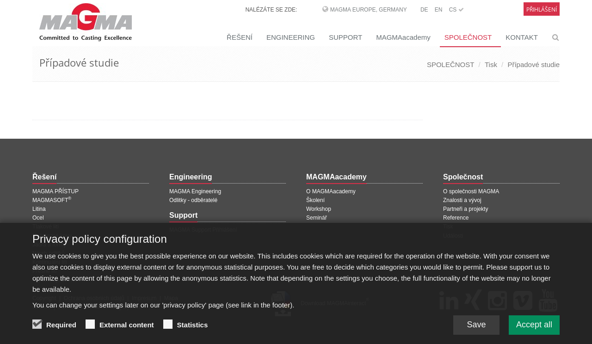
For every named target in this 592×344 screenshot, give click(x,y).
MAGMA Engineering (195, 191)
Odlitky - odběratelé (193, 200)
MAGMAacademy (403, 37)
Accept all (534, 332)
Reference (456, 218)
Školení (315, 200)
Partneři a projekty (465, 209)
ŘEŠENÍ (240, 37)
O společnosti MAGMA (471, 191)
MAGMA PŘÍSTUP (55, 191)
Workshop (318, 209)
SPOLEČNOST (468, 37)
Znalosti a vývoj (462, 200)
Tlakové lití (45, 226)
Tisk (491, 64)
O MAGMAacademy (331, 191)
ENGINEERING (290, 37)
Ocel (38, 218)
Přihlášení (541, 9)
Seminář (316, 218)
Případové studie (533, 64)
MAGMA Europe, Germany (368, 9)
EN (439, 9)
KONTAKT (522, 37)
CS (456, 9)
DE (424, 9)
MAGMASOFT (51, 200)
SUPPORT (345, 37)
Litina (39, 209)
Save (476, 332)
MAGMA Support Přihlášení (203, 230)
